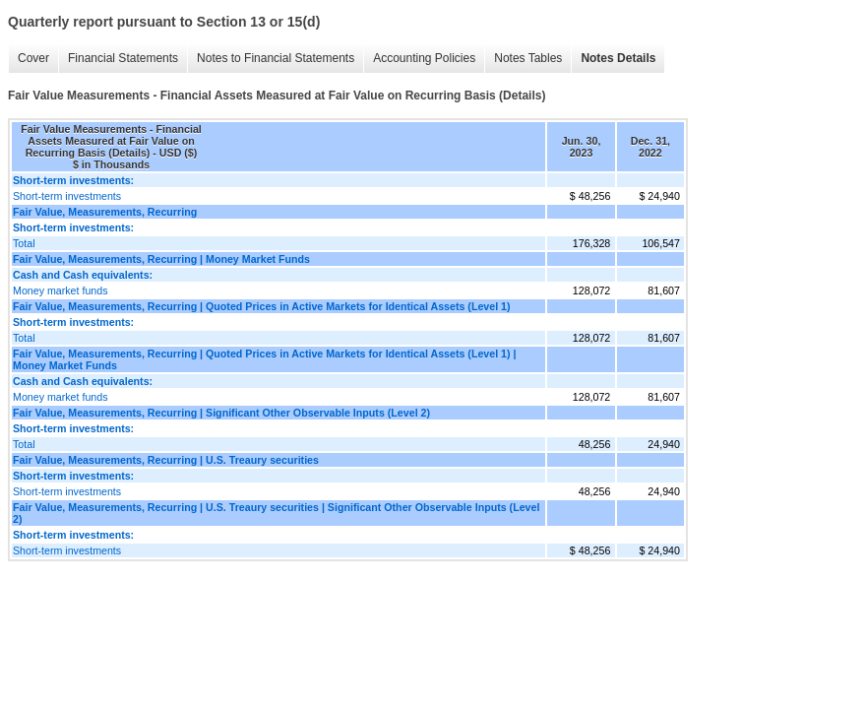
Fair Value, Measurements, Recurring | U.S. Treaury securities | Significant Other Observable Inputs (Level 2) (276, 513)
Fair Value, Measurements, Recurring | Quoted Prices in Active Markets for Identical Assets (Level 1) (262, 306)
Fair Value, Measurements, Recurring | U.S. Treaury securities (166, 460)
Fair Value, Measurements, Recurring (105, 212)
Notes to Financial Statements (275, 58)
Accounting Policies (424, 58)
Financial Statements (123, 58)
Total (24, 243)
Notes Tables (528, 58)
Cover (33, 58)
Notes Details (618, 58)
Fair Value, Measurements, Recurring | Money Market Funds (161, 259)
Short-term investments (67, 196)
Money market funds (60, 290)
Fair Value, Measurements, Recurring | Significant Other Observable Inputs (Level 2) (221, 413)
